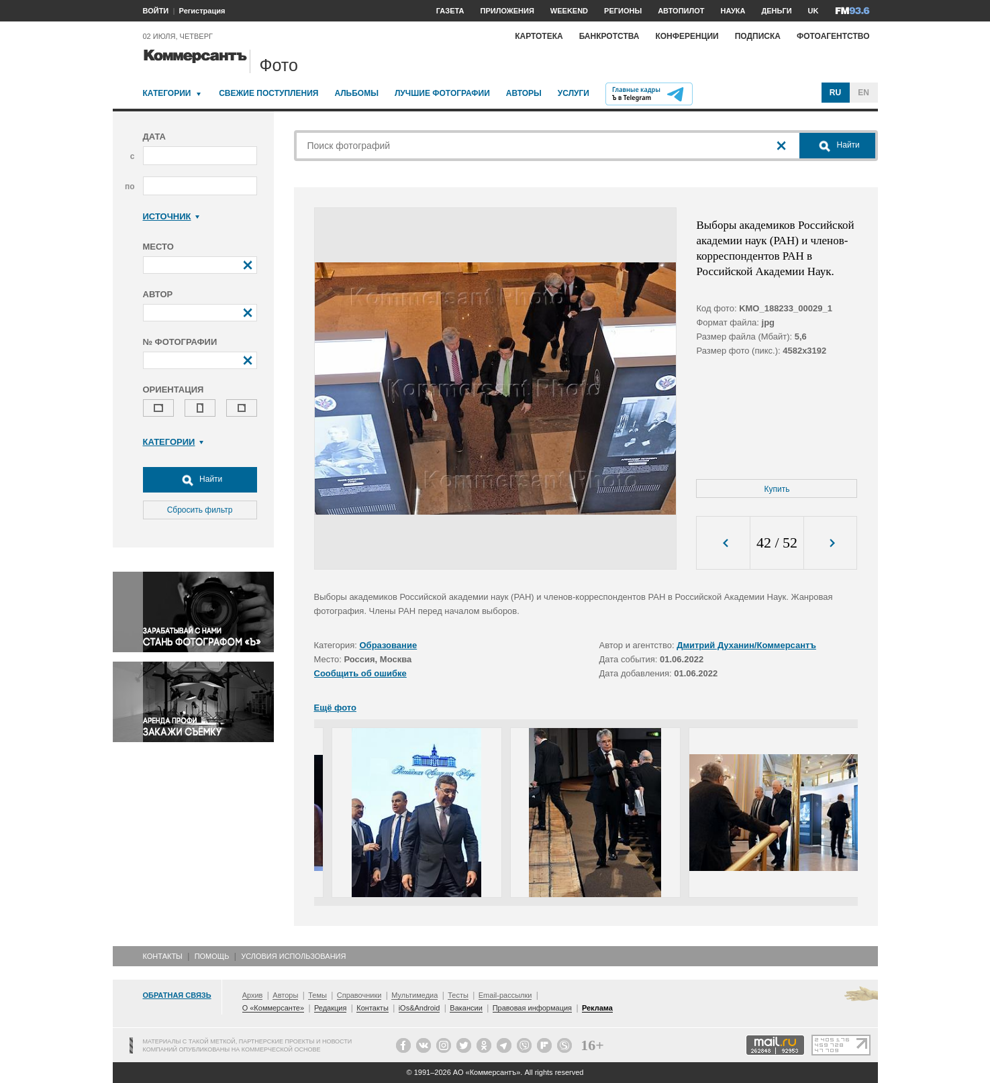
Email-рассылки (505, 995)
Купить (777, 489)
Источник (171, 216)
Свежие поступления (268, 93)
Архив (252, 995)
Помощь (212, 956)
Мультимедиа (414, 995)
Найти (200, 480)
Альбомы (356, 93)
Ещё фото (335, 708)
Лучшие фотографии (442, 93)
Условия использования (293, 956)
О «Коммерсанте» (273, 1008)
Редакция (330, 1008)
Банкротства (609, 36)
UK (813, 11)
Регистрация (202, 11)
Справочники (359, 995)
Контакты (163, 956)
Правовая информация (532, 1008)
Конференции (686, 36)
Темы (317, 995)
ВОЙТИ (156, 11)
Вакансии (466, 1008)
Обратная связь (177, 995)
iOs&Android (419, 1008)
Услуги (573, 93)
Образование (388, 645)
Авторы (524, 93)
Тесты (458, 995)
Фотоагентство (833, 36)
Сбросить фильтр (200, 510)
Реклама (597, 1008)
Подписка (758, 36)
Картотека (539, 36)
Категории (167, 93)
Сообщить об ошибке (360, 673)
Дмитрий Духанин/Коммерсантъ (746, 645)
